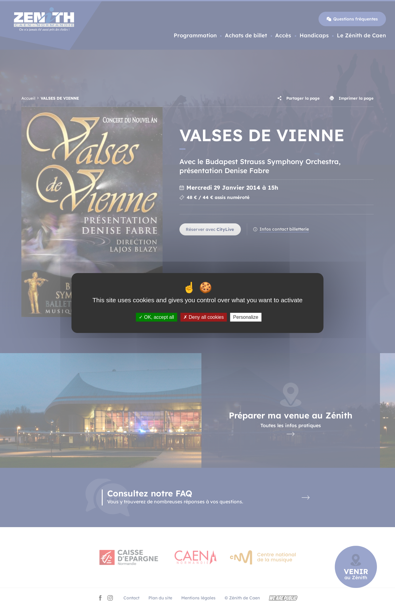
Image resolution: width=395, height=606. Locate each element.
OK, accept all (156, 317)
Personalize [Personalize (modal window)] (245, 317)
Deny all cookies (203, 317)
